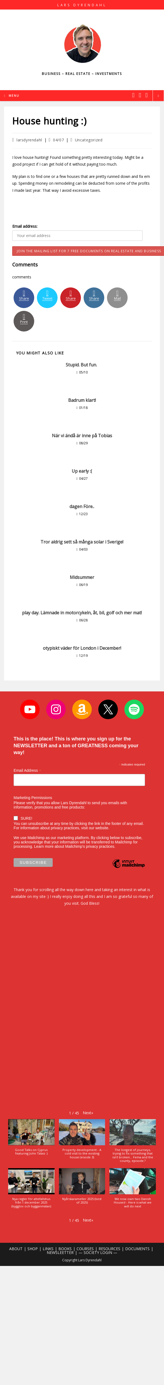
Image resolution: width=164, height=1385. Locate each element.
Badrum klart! (82, 400)
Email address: (24, 226)
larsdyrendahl (29, 139)
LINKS (48, 1248)
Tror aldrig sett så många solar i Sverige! (81, 542)
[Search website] (158, 96)
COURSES (85, 1248)
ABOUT (16, 1248)
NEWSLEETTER (60, 1252)
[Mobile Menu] (11, 96)
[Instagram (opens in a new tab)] (140, 95)
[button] (88, 1112)
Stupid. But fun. (82, 365)
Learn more (44, 846)
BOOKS (65, 1248)
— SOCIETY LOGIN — (97, 1252)
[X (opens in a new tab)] (133, 95)
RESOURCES (109, 1248)
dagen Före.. (82, 506)
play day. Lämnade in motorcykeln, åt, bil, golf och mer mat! (82, 613)
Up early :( (82, 471)
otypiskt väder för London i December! (82, 648)
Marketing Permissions (33, 797)
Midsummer (82, 577)
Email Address (27, 770)
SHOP (32, 1248)
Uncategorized (89, 139)
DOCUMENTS (137, 1248)
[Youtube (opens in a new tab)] (146, 95)
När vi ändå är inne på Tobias (82, 436)
